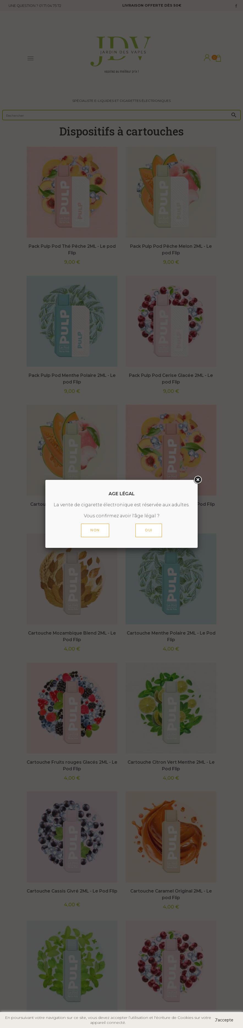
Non (95, 530)
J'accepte (224, 1020)
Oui (149, 530)
